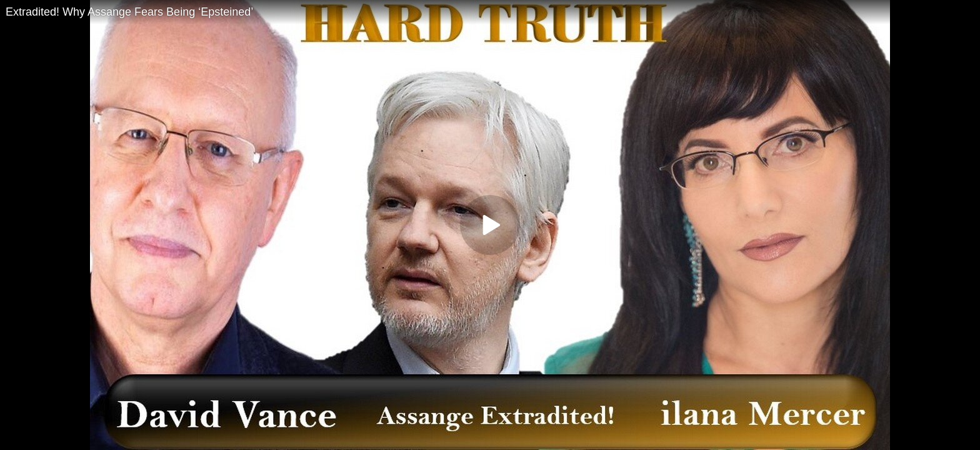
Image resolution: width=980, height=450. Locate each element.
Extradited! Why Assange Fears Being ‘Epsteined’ (129, 12)
